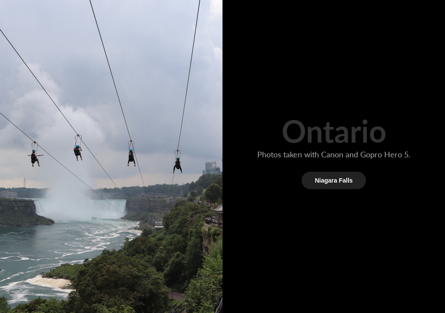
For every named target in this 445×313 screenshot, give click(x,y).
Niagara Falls (333, 180)
